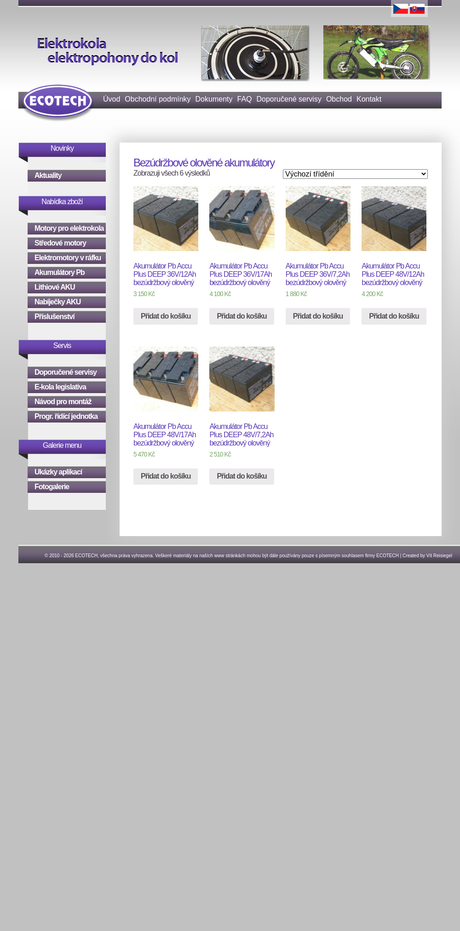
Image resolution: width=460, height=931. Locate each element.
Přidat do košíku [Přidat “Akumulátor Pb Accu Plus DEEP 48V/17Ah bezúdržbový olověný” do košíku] (165, 476)
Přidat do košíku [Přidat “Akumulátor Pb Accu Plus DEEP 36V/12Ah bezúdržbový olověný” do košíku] (165, 316)
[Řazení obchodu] (355, 174)
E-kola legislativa (60, 387)
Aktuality (48, 175)
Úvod (111, 99)
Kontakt (368, 99)
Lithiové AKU (54, 287)
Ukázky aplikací (58, 472)
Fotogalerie (51, 487)
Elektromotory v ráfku (67, 258)
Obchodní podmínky (157, 99)
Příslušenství (54, 316)
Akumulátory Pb (59, 272)
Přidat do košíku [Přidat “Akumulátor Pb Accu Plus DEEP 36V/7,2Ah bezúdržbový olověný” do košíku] (318, 316)
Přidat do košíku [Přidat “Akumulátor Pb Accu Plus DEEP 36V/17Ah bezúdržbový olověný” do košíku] (241, 316)
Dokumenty (214, 99)
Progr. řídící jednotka (66, 416)
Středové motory (60, 243)
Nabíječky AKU (57, 302)
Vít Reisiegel (439, 555)
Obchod (339, 99)
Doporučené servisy (289, 99)
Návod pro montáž (63, 402)
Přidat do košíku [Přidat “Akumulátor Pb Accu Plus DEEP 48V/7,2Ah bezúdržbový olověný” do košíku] (241, 476)
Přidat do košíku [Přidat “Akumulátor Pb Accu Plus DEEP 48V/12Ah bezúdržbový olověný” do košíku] (394, 316)
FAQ (244, 99)
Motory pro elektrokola (69, 228)
